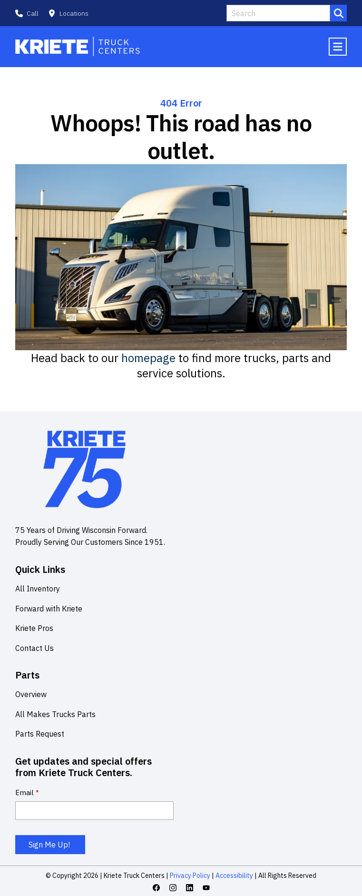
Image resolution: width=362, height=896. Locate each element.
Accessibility (233, 875)
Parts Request (39, 733)
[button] (68, 13)
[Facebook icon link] (156, 887)
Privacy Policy (190, 875)
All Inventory (37, 588)
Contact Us (34, 648)
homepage (148, 357)
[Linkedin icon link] (189, 887)
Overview (31, 694)
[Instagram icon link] (172, 887)
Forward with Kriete (48, 608)
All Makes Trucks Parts (55, 714)
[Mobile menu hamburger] (338, 47)
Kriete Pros (34, 628)
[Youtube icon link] (206, 887)
